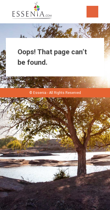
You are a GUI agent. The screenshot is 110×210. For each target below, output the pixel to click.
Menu (92, 12)
